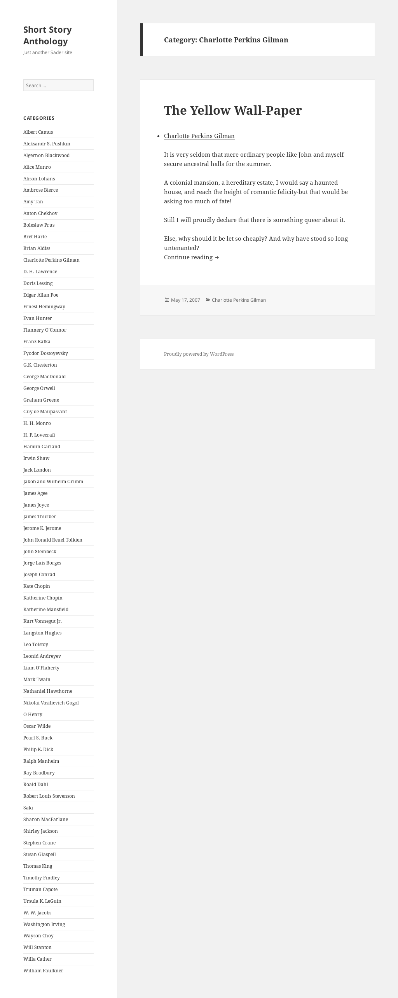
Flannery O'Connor (44, 330)
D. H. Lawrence (40, 271)
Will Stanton (37, 947)
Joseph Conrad (39, 574)
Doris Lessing (37, 283)
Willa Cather (37, 959)
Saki (28, 807)
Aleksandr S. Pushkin (46, 143)
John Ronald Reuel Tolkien (52, 540)
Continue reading (192, 257)
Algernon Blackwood (46, 155)
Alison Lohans (39, 178)
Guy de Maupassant (45, 411)
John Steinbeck (39, 551)
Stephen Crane (39, 842)
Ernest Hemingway (44, 306)
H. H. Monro (37, 423)
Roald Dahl (35, 784)
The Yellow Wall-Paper (233, 110)
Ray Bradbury (39, 772)
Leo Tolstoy (35, 644)
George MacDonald (44, 376)
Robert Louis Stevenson (49, 796)
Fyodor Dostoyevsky (45, 353)
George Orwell (39, 388)
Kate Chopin (36, 586)
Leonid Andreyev (42, 656)
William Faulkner (43, 970)
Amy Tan (33, 201)
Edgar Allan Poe (40, 295)
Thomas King (37, 866)
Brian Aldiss (36, 248)
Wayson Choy (38, 935)
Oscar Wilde (37, 726)
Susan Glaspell (39, 854)
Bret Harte (35, 236)
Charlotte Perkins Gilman (51, 260)
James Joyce (36, 505)
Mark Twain (37, 679)
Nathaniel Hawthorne (47, 691)
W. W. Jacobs (37, 912)
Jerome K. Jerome (42, 528)
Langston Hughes (42, 632)
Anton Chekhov (40, 213)
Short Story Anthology (47, 35)
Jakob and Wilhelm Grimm (53, 481)
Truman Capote (40, 889)
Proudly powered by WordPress (199, 354)
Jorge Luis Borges (42, 562)
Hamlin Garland (41, 446)
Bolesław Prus (38, 225)
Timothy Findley (41, 877)
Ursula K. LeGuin (42, 901)
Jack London (37, 470)
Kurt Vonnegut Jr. (42, 621)
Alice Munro (37, 167)
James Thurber (39, 516)
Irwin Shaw (36, 458)
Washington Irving (44, 924)
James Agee (35, 493)
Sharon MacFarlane (45, 819)
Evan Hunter (37, 318)
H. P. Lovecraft (39, 435)
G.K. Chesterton (40, 365)
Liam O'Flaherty (41, 667)
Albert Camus (38, 132)
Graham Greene (41, 400)
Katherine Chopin (43, 597)
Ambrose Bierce (40, 190)
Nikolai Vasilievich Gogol (51, 702)
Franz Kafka (37, 341)
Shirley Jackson (40, 831)
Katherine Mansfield (45, 609)
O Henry (32, 714)
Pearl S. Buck (37, 737)
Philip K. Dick (38, 749)
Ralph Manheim (41, 761)
